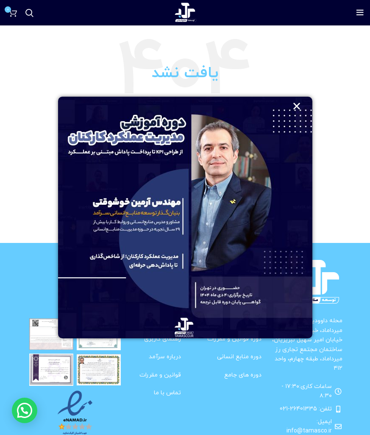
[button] (24, 410)
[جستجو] (29, 12)
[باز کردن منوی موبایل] (360, 12)
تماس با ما (167, 393)
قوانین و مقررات (160, 375)
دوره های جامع (243, 375)
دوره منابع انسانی (239, 357)
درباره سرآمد (165, 357)
